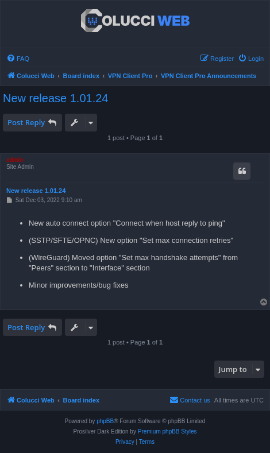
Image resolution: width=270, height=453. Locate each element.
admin (14, 160)
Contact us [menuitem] (189, 400)
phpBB (105, 421)
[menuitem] (17, 58)
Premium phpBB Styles (167, 431)
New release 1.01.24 (55, 98)
